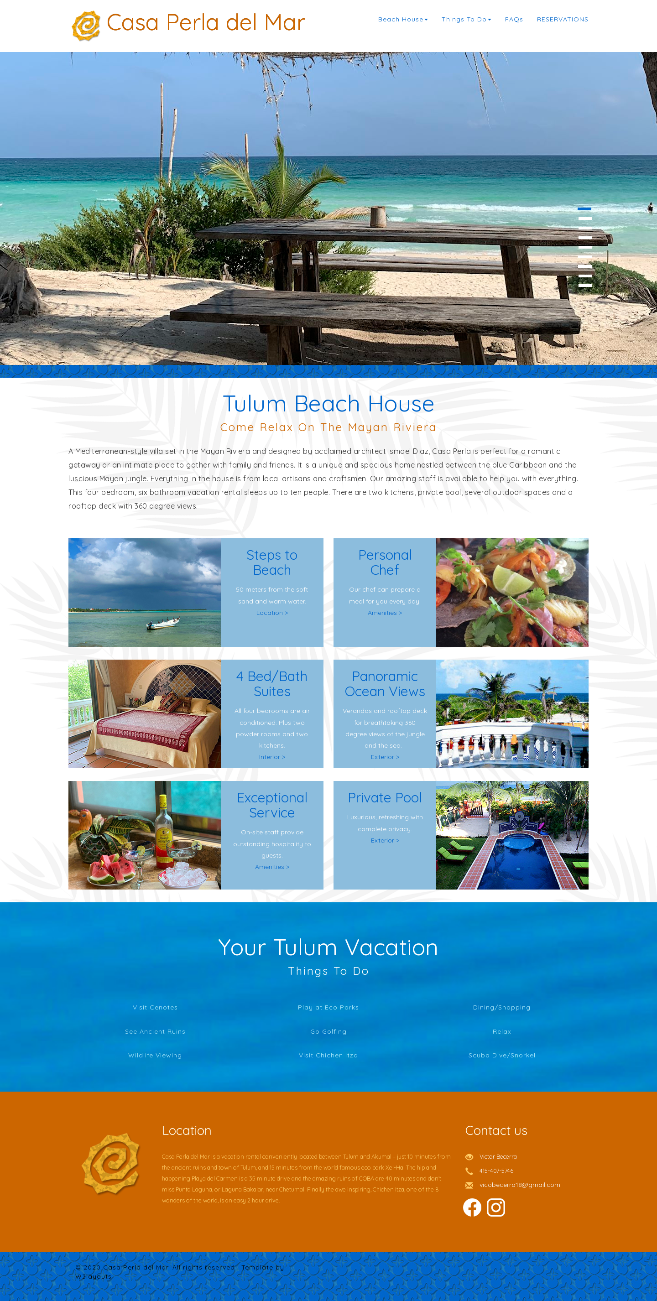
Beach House (403, 19)
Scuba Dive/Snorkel (502, 1055)
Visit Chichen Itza (328, 1055)
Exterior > (385, 757)
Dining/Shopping (502, 1007)
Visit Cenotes (155, 1007)
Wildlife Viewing (155, 1055)
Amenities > (385, 613)
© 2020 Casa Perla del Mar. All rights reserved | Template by (179, 1267)
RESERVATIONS (563, 19)
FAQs (514, 19)
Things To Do (466, 19)
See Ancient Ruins (155, 1031)
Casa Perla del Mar (206, 19)
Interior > (272, 757)
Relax (502, 1031)
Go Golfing (328, 1031)
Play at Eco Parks (328, 1007)
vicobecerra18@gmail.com (520, 1185)
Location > (272, 613)
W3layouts (93, 1276)
